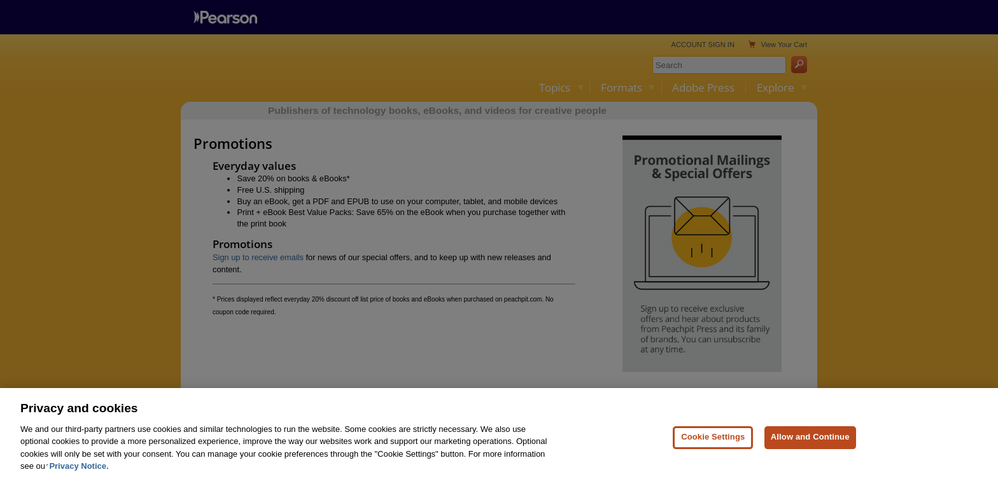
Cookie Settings (713, 447)
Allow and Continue (810, 447)
